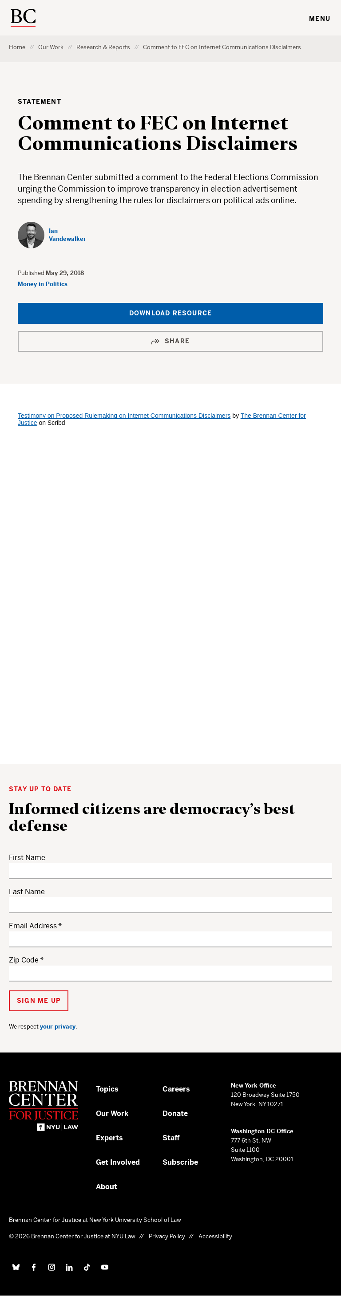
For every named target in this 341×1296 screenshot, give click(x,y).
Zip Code (24, 960)
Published (32, 273)
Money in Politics (42, 284)
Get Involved (118, 1162)
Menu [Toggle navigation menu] (319, 19)
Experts (109, 1138)
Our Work (50, 47)
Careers (176, 1089)
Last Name (27, 891)
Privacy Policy (167, 1236)
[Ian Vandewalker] (53, 235)
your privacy (57, 1026)
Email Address (33, 926)
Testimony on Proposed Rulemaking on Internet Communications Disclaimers (124, 415)
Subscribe (180, 1162)
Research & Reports (103, 47)
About (106, 1186)
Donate (175, 1113)
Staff (171, 1138)
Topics (107, 1089)
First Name (27, 857)
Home (17, 47)
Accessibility (215, 1236)
